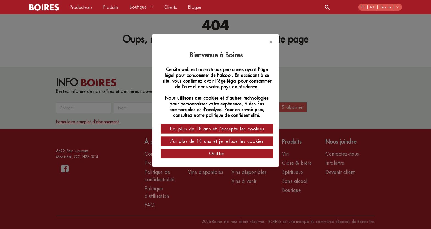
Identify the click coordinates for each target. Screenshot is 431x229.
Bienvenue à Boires (217, 55)
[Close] (271, 42)
